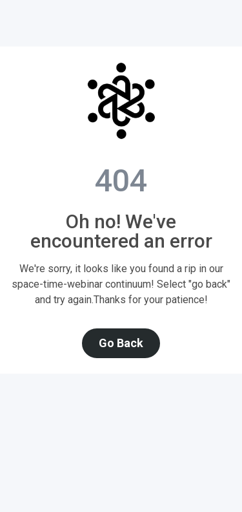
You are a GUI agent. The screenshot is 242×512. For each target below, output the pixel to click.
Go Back (121, 343)
